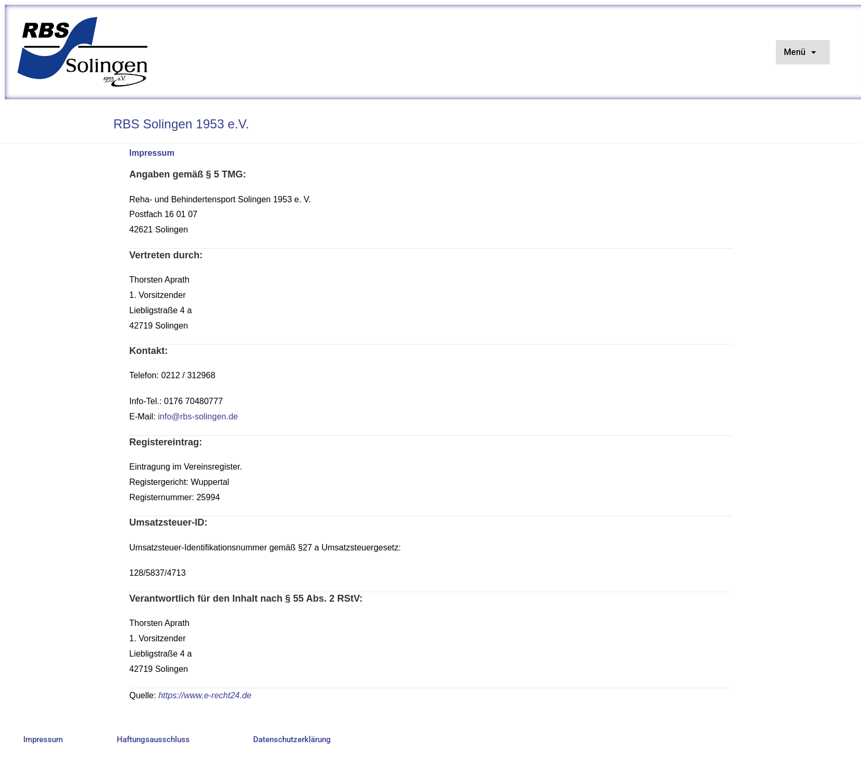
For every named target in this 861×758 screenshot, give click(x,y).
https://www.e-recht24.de (205, 695)
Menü (803, 52)
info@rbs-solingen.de (198, 416)
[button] (803, 52)
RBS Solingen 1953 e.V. (181, 124)
